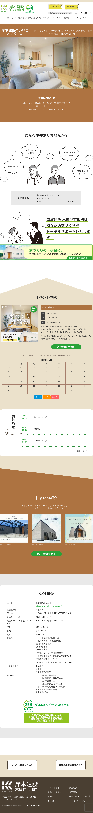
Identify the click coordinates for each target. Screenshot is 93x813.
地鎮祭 (37, 429)
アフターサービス (79, 18)
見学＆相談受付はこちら (71, 765)
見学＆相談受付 (54, 792)
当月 (46, 397)
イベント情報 (53, 788)
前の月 (38, 397)
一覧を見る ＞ (81, 451)
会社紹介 (20, 18)
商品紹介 (31, 18)
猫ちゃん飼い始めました (44, 417)
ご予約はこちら (66, 347)
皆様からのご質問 (41, 441)
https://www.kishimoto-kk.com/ (49, 606)
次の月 (54, 397)
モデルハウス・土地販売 (59, 18)
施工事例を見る (46, 554)
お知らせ (10, 18)
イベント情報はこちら (22, 765)
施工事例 (42, 18)
